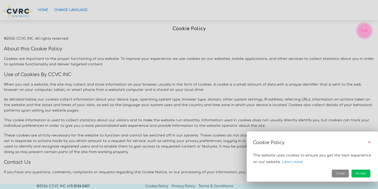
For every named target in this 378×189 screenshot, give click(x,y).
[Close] (369, 142)
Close (340, 173)
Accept (361, 173)
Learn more (292, 162)
